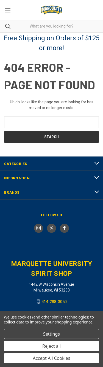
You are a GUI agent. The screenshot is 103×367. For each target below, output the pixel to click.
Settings (51, 334)
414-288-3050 (54, 301)
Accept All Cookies (51, 358)
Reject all (51, 346)
